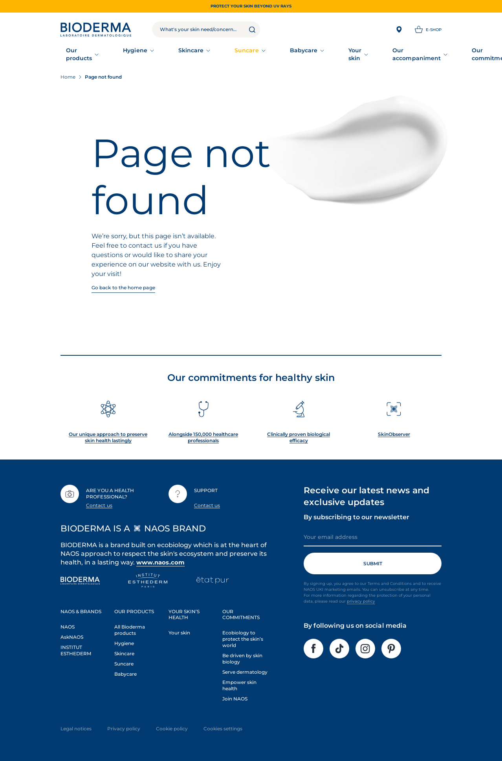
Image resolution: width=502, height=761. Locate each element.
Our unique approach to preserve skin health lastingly (108, 435)
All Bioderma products (129, 627)
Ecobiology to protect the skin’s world (242, 636)
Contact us (99, 502)
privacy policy (361, 598)
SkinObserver (394, 432)
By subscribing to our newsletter (356, 514)
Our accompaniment (336, 53)
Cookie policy (172, 726)
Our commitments (406, 53)
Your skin (279, 53)
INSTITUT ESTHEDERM (75, 648)
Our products (80, 53)
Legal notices (76, 726)
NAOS (67, 624)
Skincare (162, 53)
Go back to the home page (123, 285)
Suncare (200, 53)
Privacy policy (123, 726)
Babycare (239, 53)
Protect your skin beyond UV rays (251, 6)
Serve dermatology (244, 669)
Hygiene (125, 53)
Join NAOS (234, 696)
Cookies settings (222, 726)
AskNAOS (71, 634)
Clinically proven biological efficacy (298, 435)
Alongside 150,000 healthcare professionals (203, 435)
